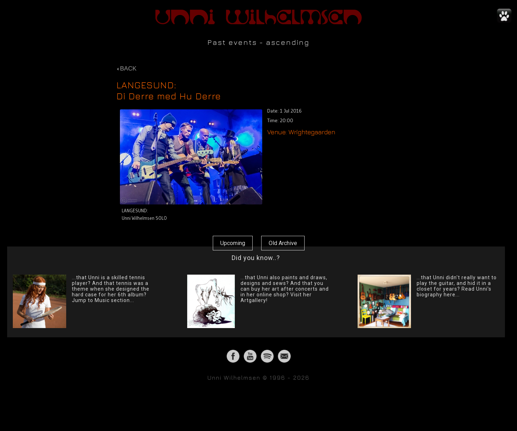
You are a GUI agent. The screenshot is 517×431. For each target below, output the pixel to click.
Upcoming (232, 243)
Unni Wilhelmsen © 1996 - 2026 (258, 377)
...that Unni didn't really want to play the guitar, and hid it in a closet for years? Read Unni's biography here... (457, 286)
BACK (127, 68)
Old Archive (283, 243)
